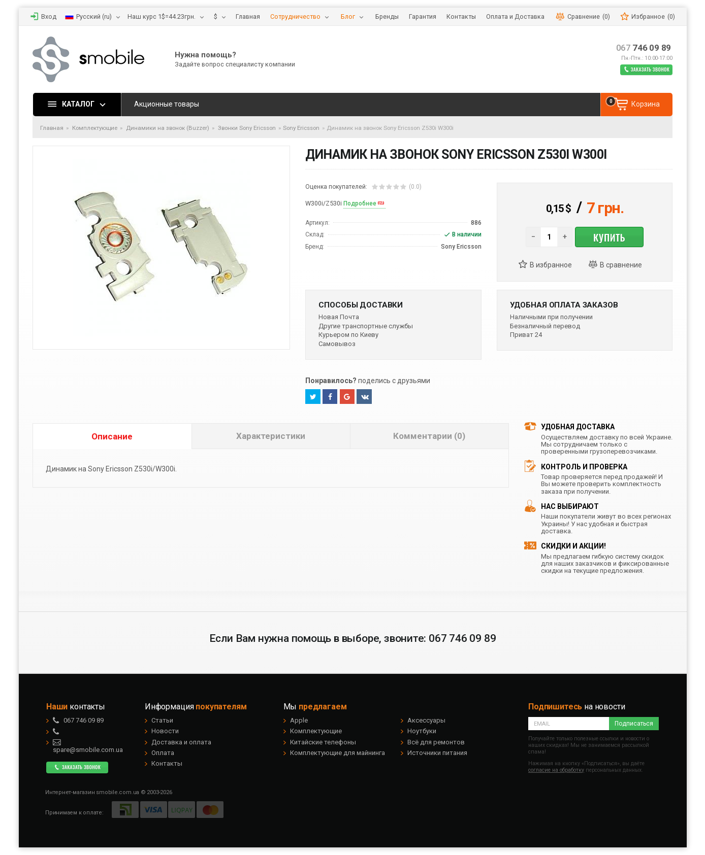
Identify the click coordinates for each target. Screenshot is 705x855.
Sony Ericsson (301, 127)
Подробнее (359, 203)
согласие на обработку (556, 770)
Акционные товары (166, 104)
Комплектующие (316, 731)
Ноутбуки (421, 731)
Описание (112, 436)
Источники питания (437, 753)
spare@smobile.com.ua (88, 746)
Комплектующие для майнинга (337, 753)
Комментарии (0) (429, 436)
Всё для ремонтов (436, 742)
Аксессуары (426, 720)
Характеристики (270, 436)
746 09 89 (643, 48)
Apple (299, 720)
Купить (609, 237)
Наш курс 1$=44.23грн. (161, 16)
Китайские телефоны (323, 742)
